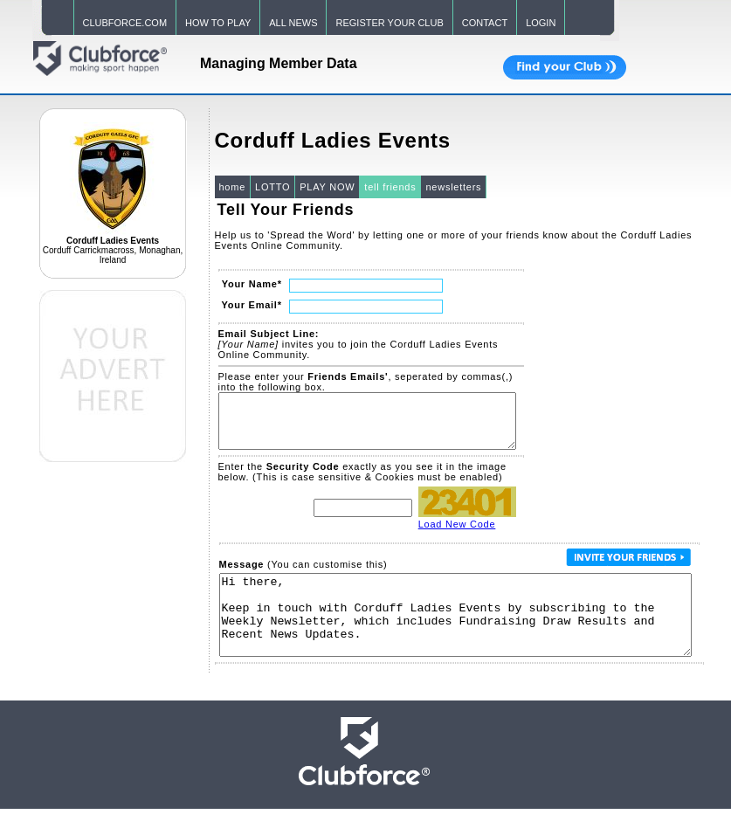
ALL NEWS (293, 22)
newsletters (453, 187)
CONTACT (484, 22)
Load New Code (457, 534)
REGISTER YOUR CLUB (389, 22)
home (232, 187)
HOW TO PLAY (218, 22)
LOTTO (272, 187)
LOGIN (540, 22)
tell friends (390, 187)
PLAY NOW (327, 187)
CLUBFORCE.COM (125, 22)
